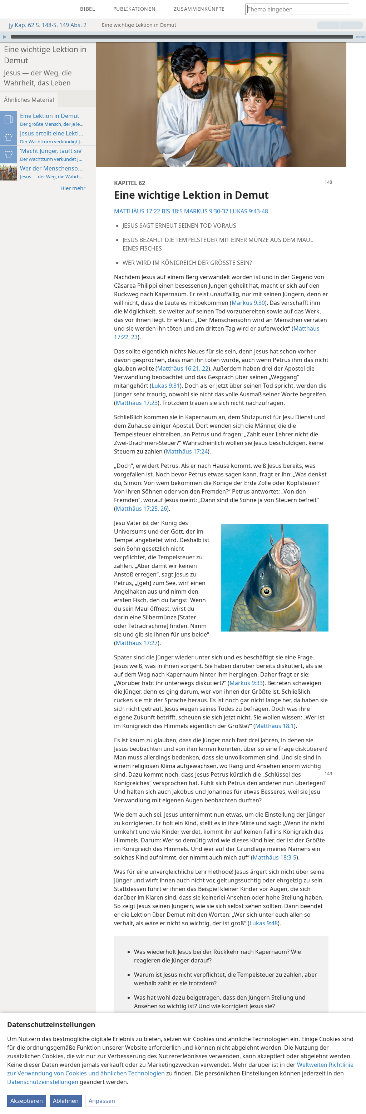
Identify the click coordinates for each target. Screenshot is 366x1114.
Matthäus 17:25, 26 (215, 502)
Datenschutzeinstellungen (42, 1082)
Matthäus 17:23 (230, 387)
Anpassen (102, 1101)
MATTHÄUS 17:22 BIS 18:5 (177, 196)
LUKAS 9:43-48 (278, 196)
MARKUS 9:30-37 (235, 196)
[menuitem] (10, 9)
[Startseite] (10, 9)
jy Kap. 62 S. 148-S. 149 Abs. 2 (44, 25)
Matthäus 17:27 (196, 636)
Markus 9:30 (299, 287)
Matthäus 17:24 (232, 445)
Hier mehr (105, 167)
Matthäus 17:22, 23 (225, 322)
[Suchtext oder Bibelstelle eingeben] (293, 9)
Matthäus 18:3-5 (194, 876)
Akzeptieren (26, 1101)
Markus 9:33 (275, 676)
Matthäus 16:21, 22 (226, 353)
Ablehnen (66, 1101)
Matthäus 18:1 (164, 728)
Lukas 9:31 (226, 370)
